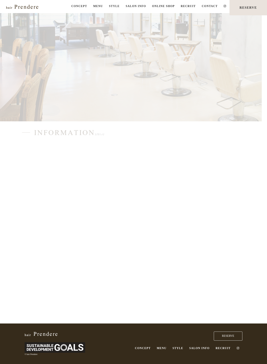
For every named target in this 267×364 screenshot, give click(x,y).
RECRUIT (188, 6)
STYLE (114, 6)
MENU (98, 6)
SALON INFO (136, 6)
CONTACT (210, 6)
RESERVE (248, 7)
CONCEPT (79, 6)
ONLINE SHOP (163, 6)
